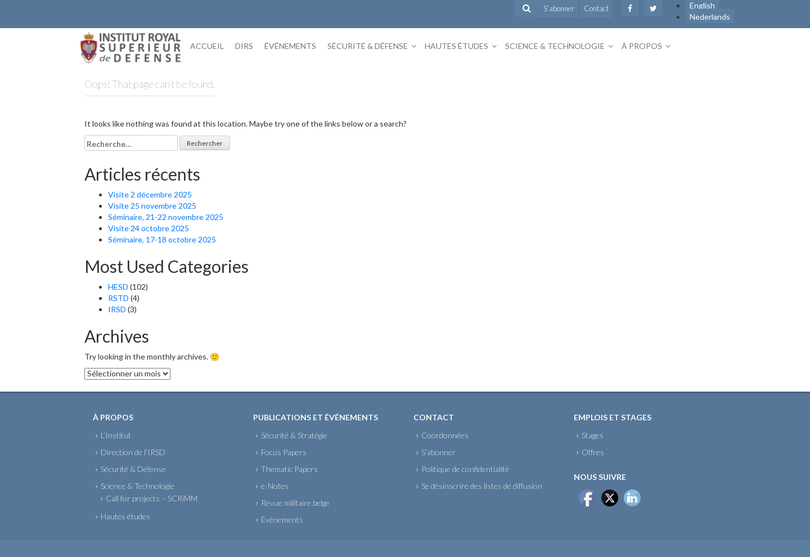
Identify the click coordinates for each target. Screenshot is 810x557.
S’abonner (558, 8)
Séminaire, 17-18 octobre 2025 (162, 239)
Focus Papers (284, 452)
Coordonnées (445, 435)
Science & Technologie (555, 46)
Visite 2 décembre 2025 (150, 194)
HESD (118, 286)
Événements (290, 46)
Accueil (207, 46)
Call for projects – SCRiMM (151, 498)
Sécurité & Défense (367, 46)
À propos (642, 46)
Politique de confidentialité (465, 469)
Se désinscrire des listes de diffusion (481, 486)
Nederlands (710, 16)
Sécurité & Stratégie (294, 435)
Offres (593, 452)
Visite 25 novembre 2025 (152, 205)
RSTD (118, 298)
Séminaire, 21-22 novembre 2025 (165, 217)
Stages (593, 435)
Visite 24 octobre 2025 (148, 228)
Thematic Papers (289, 469)
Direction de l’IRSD (133, 452)
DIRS (244, 46)
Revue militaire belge (295, 502)
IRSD (117, 309)
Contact (596, 8)
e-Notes (275, 486)
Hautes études (456, 46)
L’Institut (116, 435)
